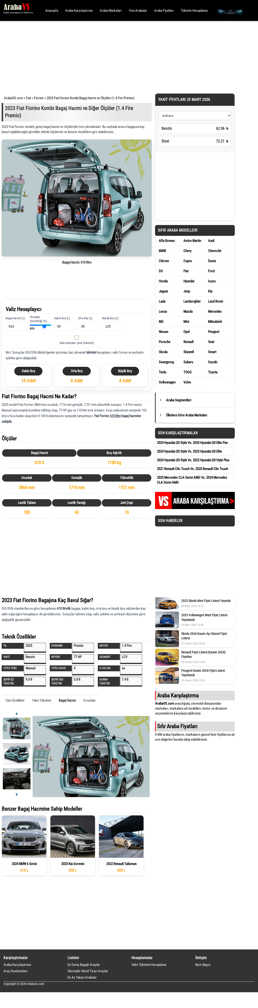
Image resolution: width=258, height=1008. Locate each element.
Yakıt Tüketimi (41, 700)
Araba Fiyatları (164, 10)
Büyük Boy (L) (110, 318)
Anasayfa (51, 10)
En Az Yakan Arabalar (82, 977)
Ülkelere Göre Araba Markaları (186, 415)
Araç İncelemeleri (15, 971)
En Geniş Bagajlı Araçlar (84, 965)
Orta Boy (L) (85, 318)
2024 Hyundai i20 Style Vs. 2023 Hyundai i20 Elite (189, 451)
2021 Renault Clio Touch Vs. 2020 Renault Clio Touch (192, 469)
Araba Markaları (111, 10)
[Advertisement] (122, 56)
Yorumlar (89, 700)
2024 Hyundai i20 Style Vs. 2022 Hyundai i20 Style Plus (193, 460)
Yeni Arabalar (138, 10)
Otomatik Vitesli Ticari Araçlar (88, 971)
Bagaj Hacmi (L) (15, 318)
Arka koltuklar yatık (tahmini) (77, 343)
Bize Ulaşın (202, 965)
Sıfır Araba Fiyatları (177, 726)
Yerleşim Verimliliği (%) (38, 319)
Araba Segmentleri (178, 400)
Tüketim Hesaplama (194, 10)
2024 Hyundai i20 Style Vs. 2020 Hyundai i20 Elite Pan (192, 443)
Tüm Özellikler (15, 700)
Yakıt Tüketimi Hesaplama (148, 965)
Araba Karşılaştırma (79, 10)
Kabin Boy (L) (62, 318)
